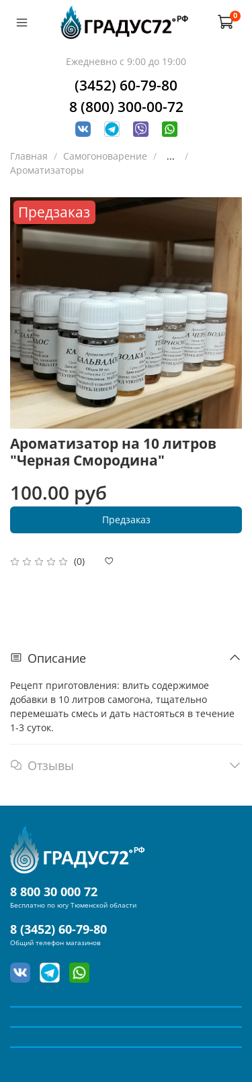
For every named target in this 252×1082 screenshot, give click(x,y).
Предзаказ (126, 519)
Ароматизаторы (47, 170)
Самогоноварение (105, 156)
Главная (29, 156)
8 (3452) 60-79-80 (58, 929)
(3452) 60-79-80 (126, 85)
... (171, 156)
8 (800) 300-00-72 (126, 106)
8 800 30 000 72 (53, 891)
